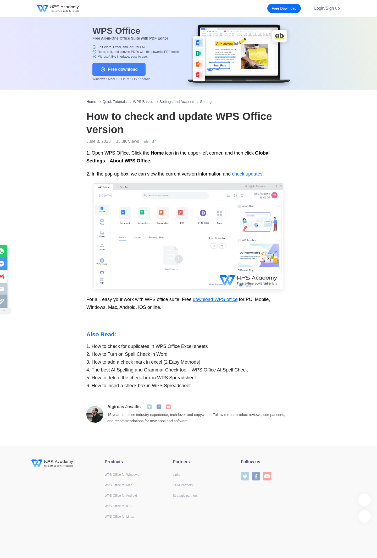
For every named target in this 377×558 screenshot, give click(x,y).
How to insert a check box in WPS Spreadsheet (138, 385)
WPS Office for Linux (119, 516)
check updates (247, 174)
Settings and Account (176, 102)
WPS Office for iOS (118, 506)
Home (91, 102)
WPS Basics (143, 102)
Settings (206, 102)
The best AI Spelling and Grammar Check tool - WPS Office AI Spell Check (167, 370)
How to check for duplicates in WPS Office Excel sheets (147, 346)
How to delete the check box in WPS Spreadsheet (141, 377)
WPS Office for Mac (118, 485)
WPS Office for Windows (122, 475)
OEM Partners (183, 485)
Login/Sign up (327, 8)
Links (176, 475)
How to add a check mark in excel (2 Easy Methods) (143, 362)
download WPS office (215, 299)
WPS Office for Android (121, 495)
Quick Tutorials (114, 102)
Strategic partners (185, 495)
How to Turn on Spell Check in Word (127, 354)
